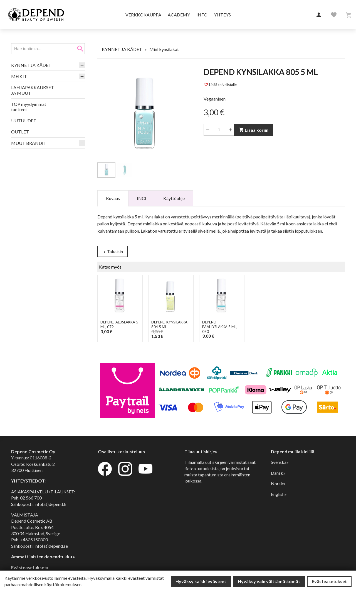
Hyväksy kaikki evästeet (200, 581)
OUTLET (20, 131)
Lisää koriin (253, 130)
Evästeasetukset (329, 581)
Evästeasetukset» (29, 567)
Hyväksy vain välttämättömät (269, 581)
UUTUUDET (23, 120)
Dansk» (278, 473)
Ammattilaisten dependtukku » (43, 556)
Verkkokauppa (143, 14)
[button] (318, 15)
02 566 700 (31, 497)
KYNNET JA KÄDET (31, 65)
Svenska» (280, 462)
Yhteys (222, 14)
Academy (179, 14)
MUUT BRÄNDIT (28, 143)
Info (201, 14)
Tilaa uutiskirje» (200, 451)
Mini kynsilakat (164, 49)
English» (279, 494)
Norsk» (278, 483)
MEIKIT (19, 76)
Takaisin (112, 252)
